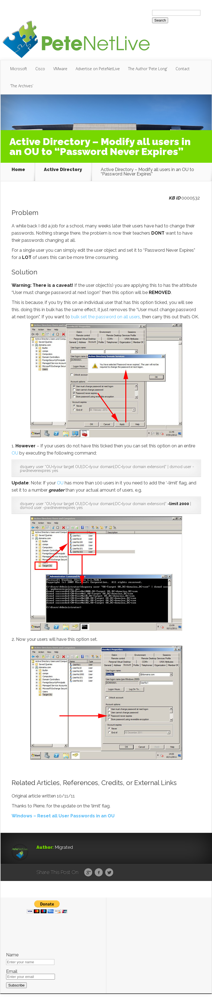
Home (18, 169)
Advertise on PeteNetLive (98, 68)
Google (88, 872)
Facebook (98, 872)
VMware (60, 68)
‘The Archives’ (21, 85)
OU (15, 453)
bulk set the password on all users (105, 316)
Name (12, 955)
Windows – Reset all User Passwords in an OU (63, 815)
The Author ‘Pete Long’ (147, 68)
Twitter (109, 872)
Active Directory (63, 169)
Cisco (40, 68)
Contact (183, 68)
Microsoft (18, 68)
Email (11, 971)
